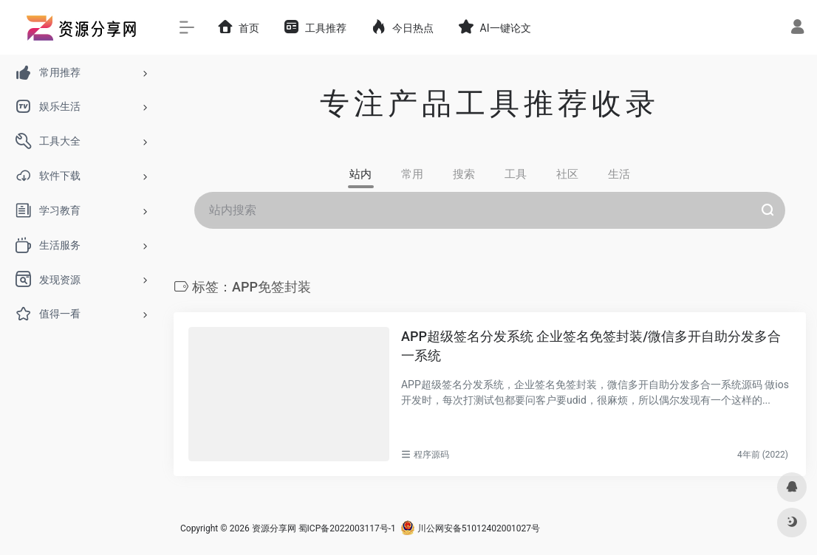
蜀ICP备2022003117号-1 (347, 528)
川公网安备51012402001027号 (470, 528)
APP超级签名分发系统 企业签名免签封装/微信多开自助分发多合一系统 (591, 345)
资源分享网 (274, 528)
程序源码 (431, 454)
